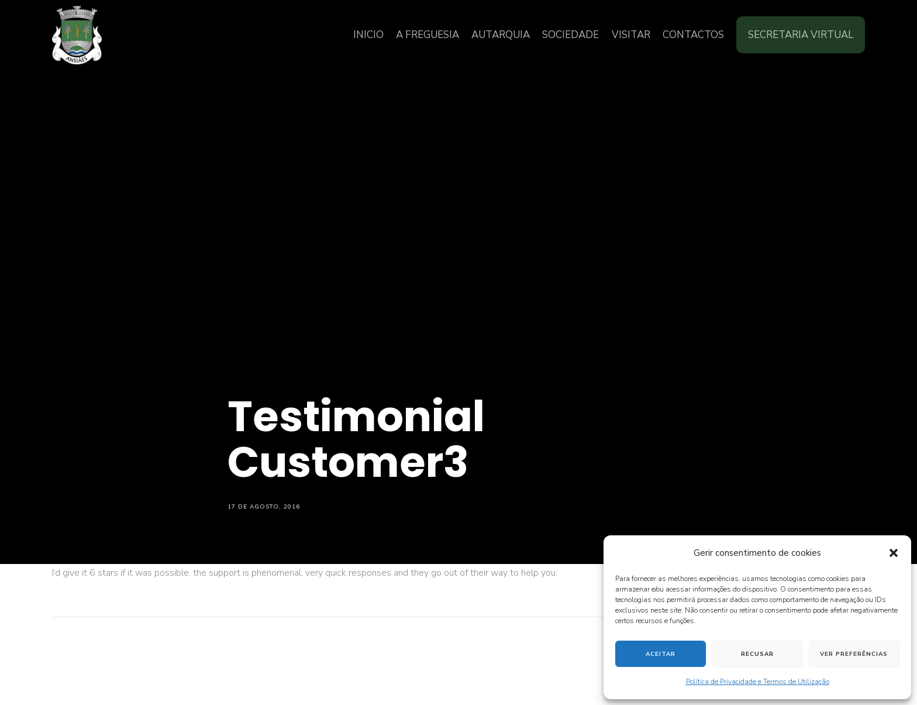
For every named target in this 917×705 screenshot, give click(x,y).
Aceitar (660, 654)
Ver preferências (854, 654)
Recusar (757, 654)
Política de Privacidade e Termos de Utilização (757, 681)
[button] (893, 553)
